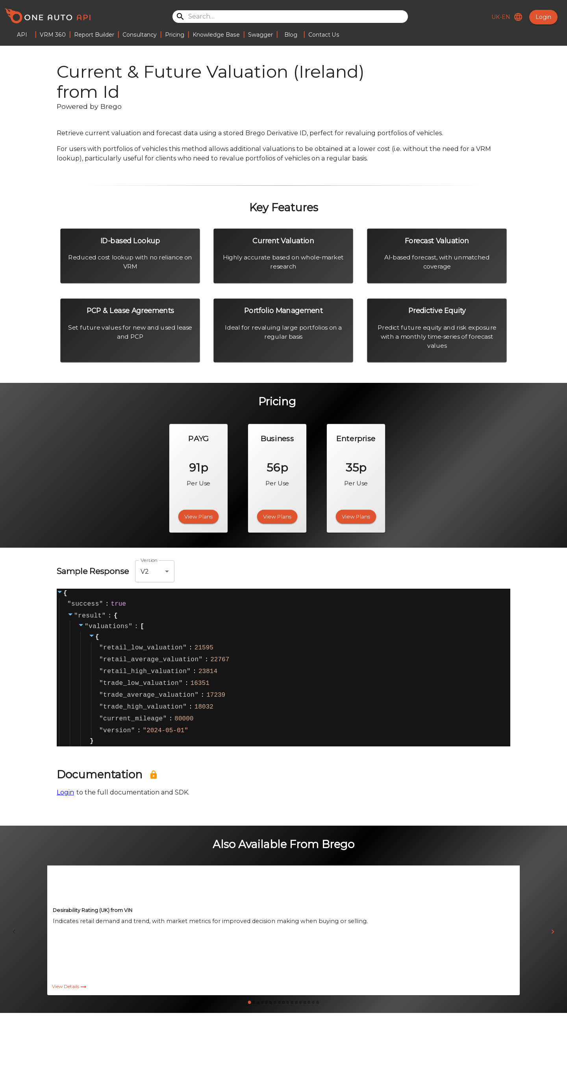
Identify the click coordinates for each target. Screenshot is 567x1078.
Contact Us (323, 35)
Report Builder (94, 35)
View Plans (198, 516)
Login (543, 17)
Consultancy (139, 35)
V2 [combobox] (145, 571)
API (22, 35)
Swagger (260, 35)
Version (149, 560)
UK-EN (505, 17)
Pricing (174, 35)
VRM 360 (53, 35)
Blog (290, 35)
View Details (69, 1004)
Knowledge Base (216, 35)
